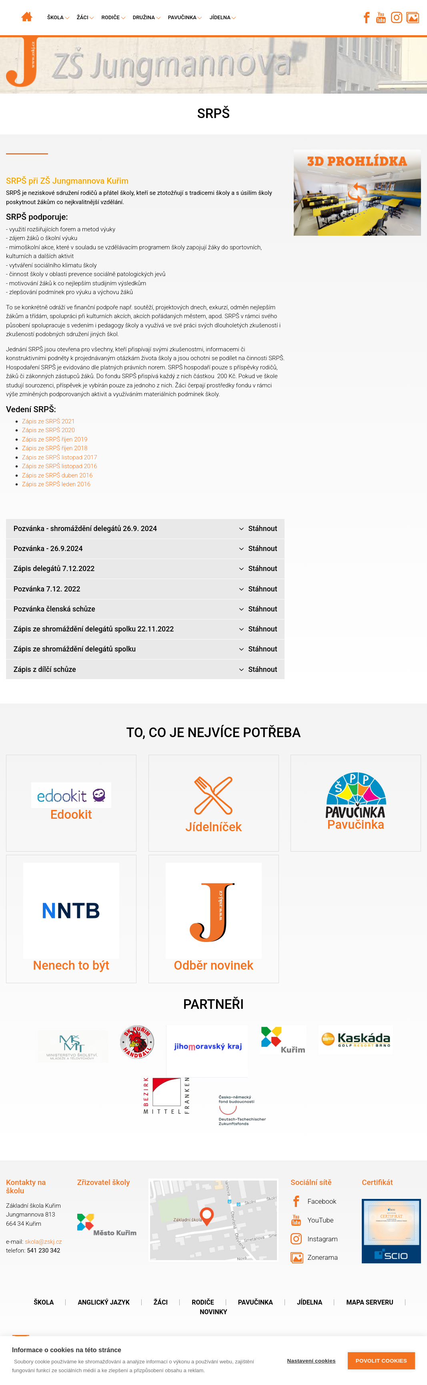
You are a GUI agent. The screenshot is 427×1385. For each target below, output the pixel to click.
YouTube (312, 1220)
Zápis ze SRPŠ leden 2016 (56, 484)
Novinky (213, 1312)
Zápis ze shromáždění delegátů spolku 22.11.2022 (145, 629)
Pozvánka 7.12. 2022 (145, 589)
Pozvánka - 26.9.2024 (145, 548)
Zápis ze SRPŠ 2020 (48, 430)
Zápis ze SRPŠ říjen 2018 (54, 448)
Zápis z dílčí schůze (145, 669)
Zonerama (314, 1257)
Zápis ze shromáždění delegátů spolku (145, 649)
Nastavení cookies (311, 1361)
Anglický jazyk (103, 1302)
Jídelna (220, 17)
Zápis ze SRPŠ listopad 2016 (59, 466)
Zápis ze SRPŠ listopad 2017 (59, 457)
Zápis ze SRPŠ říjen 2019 (54, 439)
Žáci (161, 1302)
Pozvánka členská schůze (145, 609)
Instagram (314, 1239)
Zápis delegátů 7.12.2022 (145, 568)
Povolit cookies (381, 1361)
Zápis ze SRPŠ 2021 (48, 421)
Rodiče (110, 17)
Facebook (313, 1201)
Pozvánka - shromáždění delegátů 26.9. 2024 (145, 528)
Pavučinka (182, 17)
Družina (144, 17)
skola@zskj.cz (43, 1241)
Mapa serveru (369, 1302)
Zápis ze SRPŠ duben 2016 (57, 475)
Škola (44, 1302)
